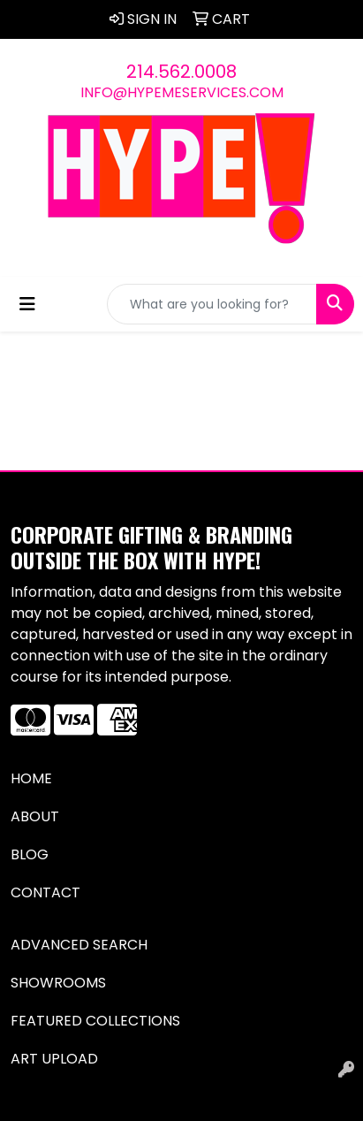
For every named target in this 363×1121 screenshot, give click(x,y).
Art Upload (54, 1059)
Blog (30, 854)
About (35, 816)
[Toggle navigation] (27, 304)
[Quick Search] (212, 304)
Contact (45, 892)
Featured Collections (95, 1020)
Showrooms (58, 982)
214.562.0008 (181, 71)
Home (31, 778)
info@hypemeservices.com (182, 92)
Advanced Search (79, 944)
